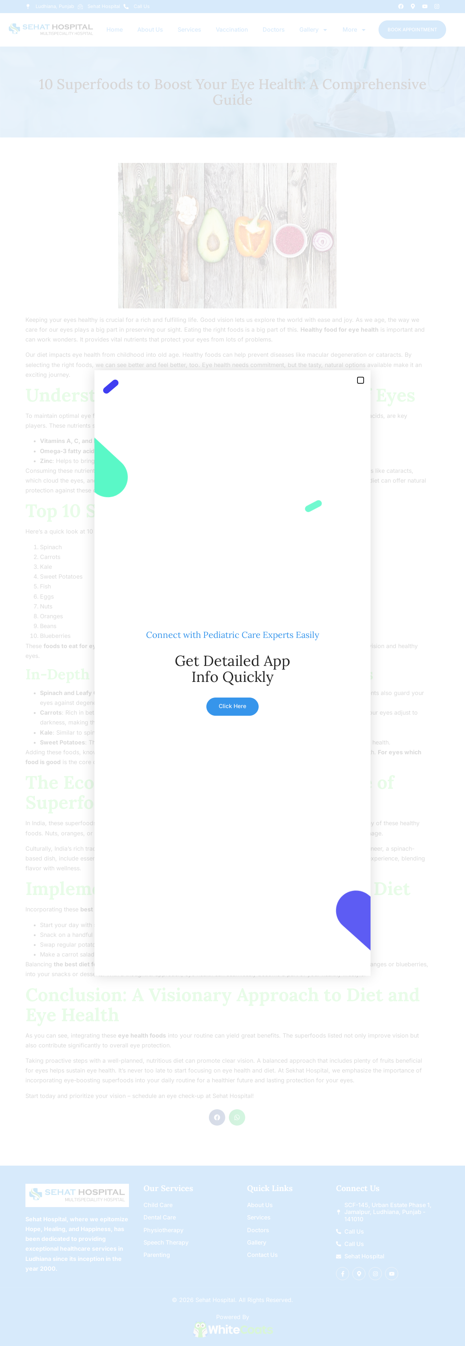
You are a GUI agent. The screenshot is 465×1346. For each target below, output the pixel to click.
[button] (360, 380)
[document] (232, 673)
